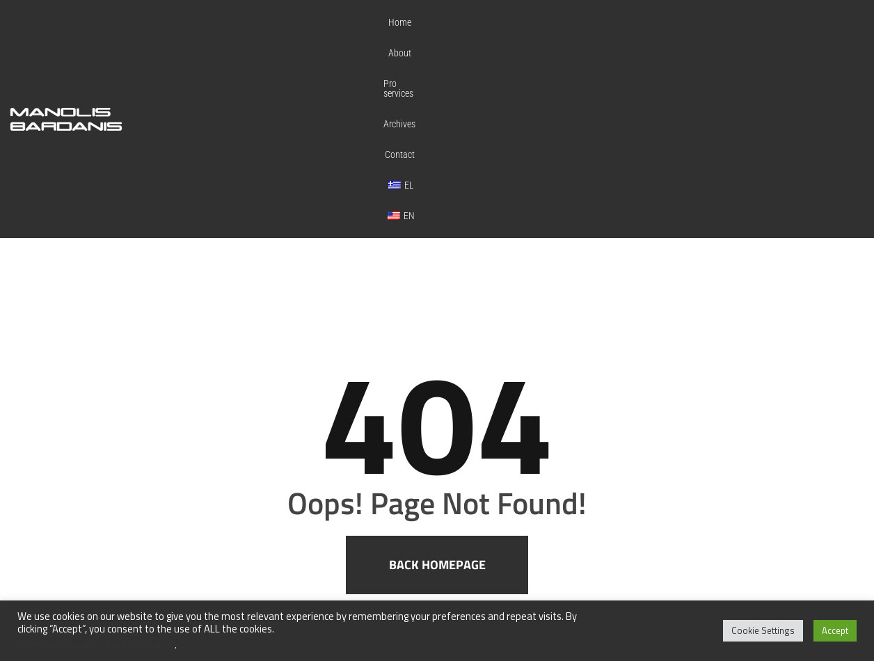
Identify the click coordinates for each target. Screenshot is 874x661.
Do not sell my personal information (96, 645)
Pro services (561, 32)
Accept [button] (835, 630)
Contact (673, 32)
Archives (621, 32)
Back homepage (437, 392)
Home (462, 32)
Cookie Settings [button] (763, 630)
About (506, 32)
